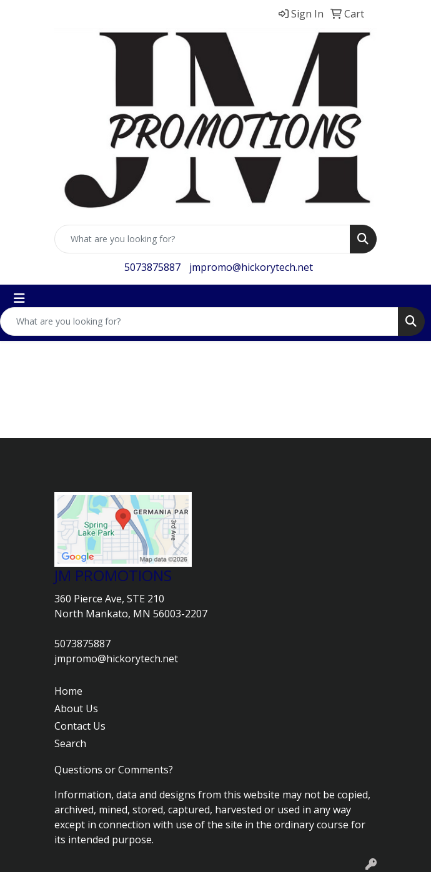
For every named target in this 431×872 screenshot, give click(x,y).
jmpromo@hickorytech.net (251, 267)
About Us (76, 708)
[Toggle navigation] (19, 298)
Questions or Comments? (113, 769)
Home (68, 691)
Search (70, 743)
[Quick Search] (202, 239)
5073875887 (152, 267)
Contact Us (80, 726)
